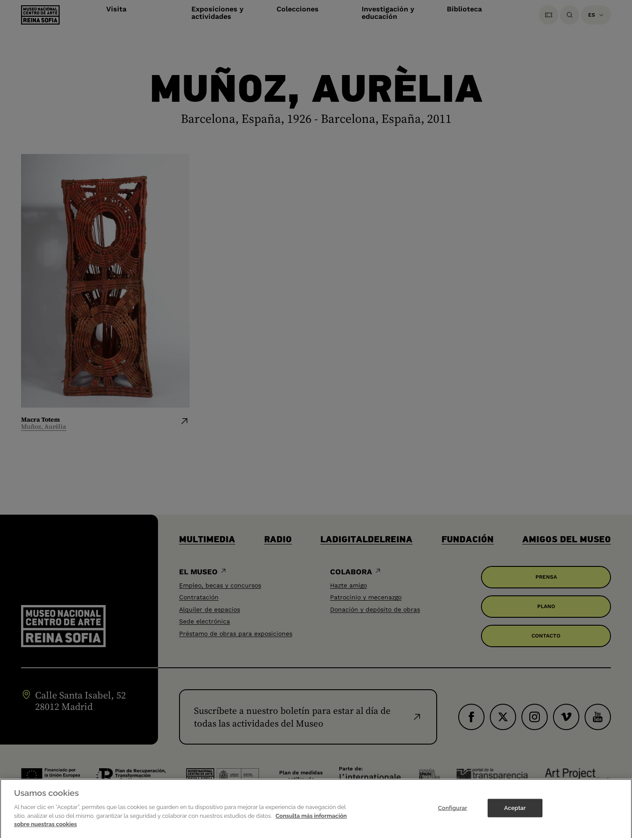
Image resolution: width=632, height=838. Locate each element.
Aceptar (515, 813)
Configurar (452, 813)
